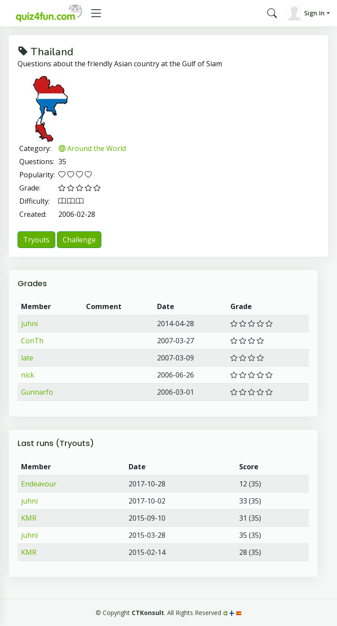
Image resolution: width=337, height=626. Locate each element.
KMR (28, 518)
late (27, 358)
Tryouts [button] (36, 240)
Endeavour (39, 484)
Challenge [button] (79, 240)
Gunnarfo (37, 392)
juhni (29, 323)
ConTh (32, 340)
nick (27, 375)
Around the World (92, 148)
